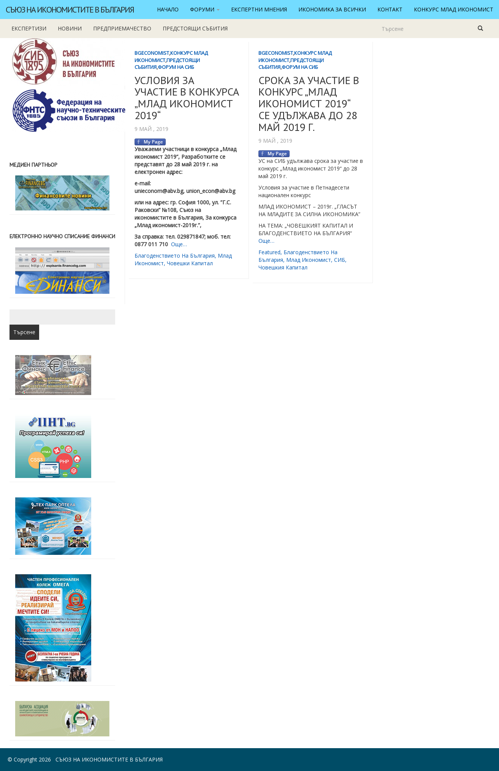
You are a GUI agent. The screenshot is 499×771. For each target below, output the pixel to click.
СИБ (339, 259)
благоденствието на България (175, 255)
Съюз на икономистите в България (70, 9)
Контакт (389, 9)
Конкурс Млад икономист (453, 9)
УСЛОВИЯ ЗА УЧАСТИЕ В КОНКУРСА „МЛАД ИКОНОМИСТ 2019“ (187, 97)
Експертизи (28, 28)
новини (70, 28)
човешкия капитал (282, 267)
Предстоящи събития (195, 28)
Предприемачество (122, 28)
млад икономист (308, 259)
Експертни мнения (259, 9)
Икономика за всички (332, 9)
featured (269, 252)
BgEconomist (152, 52)
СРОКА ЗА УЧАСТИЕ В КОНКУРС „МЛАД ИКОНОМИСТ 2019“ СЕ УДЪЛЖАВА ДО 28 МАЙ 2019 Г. (308, 103)
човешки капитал (190, 263)
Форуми (205, 9)
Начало (168, 9)
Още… (179, 244)
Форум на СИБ (176, 67)
